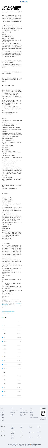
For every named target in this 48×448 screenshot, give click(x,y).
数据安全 (12, 435)
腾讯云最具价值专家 (23, 410)
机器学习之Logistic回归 (5, 379)
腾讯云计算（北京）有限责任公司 (17, 445)
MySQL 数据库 (31, 432)
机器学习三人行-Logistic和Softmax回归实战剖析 (5, 356)
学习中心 (2, 417)
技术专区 (2, 420)
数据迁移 (12, 438)
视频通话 (12, 432)
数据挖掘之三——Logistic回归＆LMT (5, 368)
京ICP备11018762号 (33, 445)
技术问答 (2, 412)
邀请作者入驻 (12, 412)
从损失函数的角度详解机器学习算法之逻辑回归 (5, 345)
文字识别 (38, 435)
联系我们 (31, 414)
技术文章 (2, 410)
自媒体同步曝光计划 (13, 410)
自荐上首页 (12, 414)
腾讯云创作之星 (23, 414)
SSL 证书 (38, 432)
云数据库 (21, 427)
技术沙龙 (2, 414)
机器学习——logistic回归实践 (5, 364)
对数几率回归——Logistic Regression (5, 333)
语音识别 (12, 433)
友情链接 (31, 415)
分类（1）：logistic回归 (5, 383)
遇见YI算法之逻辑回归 (5, 372)
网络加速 (12, 427)
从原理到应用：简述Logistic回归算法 (5, 341)
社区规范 (31, 410)
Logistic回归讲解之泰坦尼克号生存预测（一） (5, 329)
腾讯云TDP (22, 415)
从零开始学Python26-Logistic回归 (5, 349)
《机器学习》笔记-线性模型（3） (5, 352)
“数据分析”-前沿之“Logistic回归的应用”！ (5, 387)
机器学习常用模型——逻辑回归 (5, 337)
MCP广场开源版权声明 (34, 417)
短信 (29, 435)
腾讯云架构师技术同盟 (24, 412)
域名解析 (30, 427)
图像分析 (21, 432)
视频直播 (12, 428)
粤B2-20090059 (27, 444)
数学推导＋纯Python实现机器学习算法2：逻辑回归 (5, 395)
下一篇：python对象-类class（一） (7, 313)
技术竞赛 (11, 415)
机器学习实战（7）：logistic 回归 (5, 391)
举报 (20, 11)
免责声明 (31, 412)
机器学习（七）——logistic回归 (5, 360)
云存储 (38, 427)
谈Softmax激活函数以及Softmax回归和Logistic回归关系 (5, 322)
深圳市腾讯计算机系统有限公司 (12, 444)
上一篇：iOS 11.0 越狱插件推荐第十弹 (8, 311)
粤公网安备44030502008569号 (36, 444)
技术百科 (2, 419)
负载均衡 (21, 435)
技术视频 (2, 415)
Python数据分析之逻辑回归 (5, 325)
